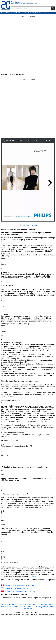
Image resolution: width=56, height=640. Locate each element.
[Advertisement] (28, 108)
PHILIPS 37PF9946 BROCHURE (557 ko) (21, 586)
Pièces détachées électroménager (33, 13)
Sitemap (15, 607)
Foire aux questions (30, 604)
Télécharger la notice (30, 225)
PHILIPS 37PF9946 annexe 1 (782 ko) (20, 591)
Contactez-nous (25, 607)
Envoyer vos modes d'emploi (11, 604)
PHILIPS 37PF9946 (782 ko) (16, 588)
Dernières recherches (46, 604)
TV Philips (33, 576)
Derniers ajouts (5, 607)
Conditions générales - (41, 607)
